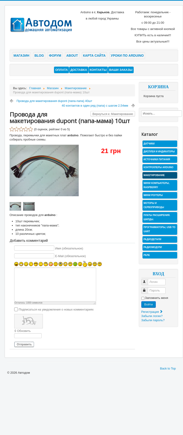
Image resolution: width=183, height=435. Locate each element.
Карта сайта (94, 55)
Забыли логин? (152, 316)
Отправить (24, 344)
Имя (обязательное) (69, 248)
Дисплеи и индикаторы (159, 151)
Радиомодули (153, 247)
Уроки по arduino (127, 55)
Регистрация (152, 312)
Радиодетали (152, 239)
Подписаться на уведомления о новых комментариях (56, 309)
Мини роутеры (153, 195)
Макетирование (154, 175)
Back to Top (168, 368)
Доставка (78, 70)
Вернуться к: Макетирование (112, 114)
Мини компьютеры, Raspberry (156, 185)
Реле (147, 255)
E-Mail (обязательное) (70, 256)
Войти (148, 304)
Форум (55, 55)
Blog (39, 55)
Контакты (98, 70)
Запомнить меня (156, 298)
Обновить (24, 331)
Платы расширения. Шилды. (157, 217)
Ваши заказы (120, 70)
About (72, 55)
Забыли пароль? (153, 320)
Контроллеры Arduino (158, 167)
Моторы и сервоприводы (154, 205)
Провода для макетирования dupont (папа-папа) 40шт (54, 101)
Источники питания (157, 159)
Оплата (61, 70)
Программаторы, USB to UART (160, 229)
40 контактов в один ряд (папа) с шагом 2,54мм (95, 105)
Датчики (149, 143)
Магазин (21, 55)
